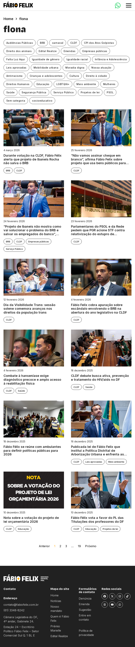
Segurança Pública (34, 92)
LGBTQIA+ (63, 84)
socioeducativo (42, 100)
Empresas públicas (95, 51)
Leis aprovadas (16, 67)
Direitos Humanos (18, 84)
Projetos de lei (90, 92)
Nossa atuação (102, 67)
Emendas (70, 51)
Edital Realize (48, 51)
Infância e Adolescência (111, 59)
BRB (42, 42)
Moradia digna (75, 67)
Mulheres (109, 84)
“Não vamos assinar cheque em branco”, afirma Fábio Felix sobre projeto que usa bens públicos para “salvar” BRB (98, 159)
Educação (43, 84)
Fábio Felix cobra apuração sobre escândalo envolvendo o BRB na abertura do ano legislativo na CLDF (99, 308)
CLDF (73, 42)
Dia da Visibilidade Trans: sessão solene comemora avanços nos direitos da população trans (29, 308)
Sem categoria (15, 100)
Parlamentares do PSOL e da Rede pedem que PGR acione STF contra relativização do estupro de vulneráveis (98, 230)
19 (79, 546)
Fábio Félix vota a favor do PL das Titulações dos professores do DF (97, 519)
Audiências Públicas (19, 42)
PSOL (110, 92)
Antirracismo (14, 75)
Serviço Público (63, 92)
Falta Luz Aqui (15, 59)
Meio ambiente (86, 84)
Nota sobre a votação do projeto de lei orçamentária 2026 (31, 519)
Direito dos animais (19, 51)
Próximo (90, 546)
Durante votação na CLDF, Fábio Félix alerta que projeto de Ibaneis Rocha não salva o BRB (33, 159)
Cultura (74, 75)
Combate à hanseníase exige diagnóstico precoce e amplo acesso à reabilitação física (32, 379)
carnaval (57, 42)
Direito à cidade (96, 75)
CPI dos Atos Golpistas (99, 42)
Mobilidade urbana (46, 67)
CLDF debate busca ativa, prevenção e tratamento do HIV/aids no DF (100, 377)
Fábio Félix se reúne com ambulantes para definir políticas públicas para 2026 (32, 450)
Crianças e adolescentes (46, 75)
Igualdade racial (77, 59)
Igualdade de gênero (46, 59)
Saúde (10, 92)
